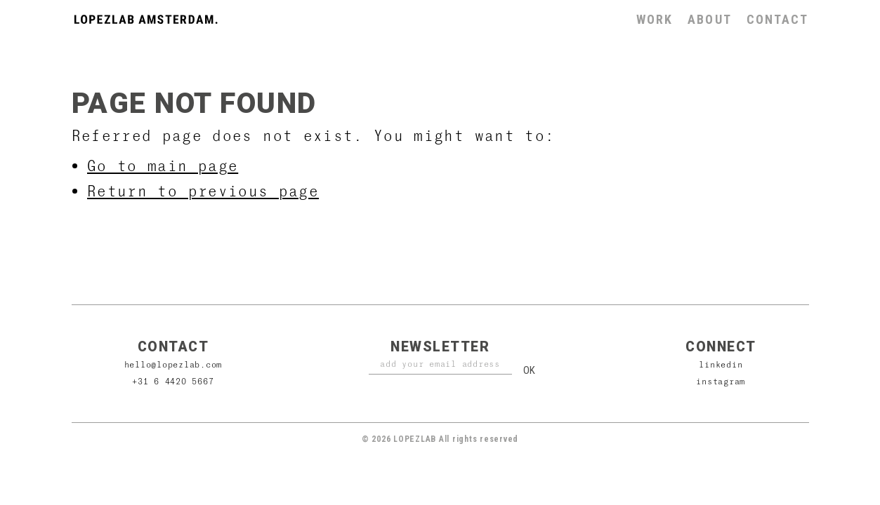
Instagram (720, 381)
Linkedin (720, 364)
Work (654, 19)
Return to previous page (203, 190)
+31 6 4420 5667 (173, 381)
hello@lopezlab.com (173, 364)
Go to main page (162, 165)
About (710, 19)
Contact (778, 19)
